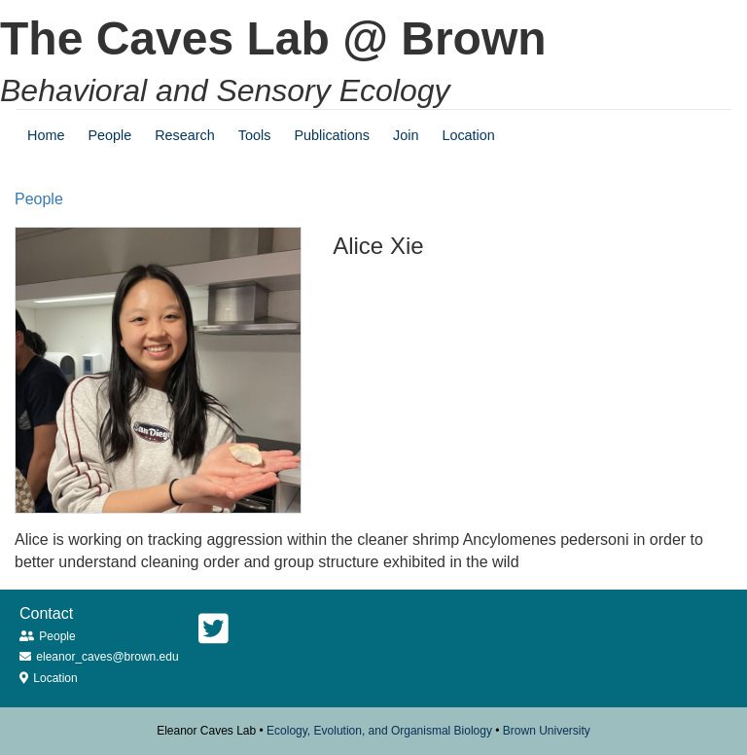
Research (185, 135)
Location (468, 135)
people (39, 199)
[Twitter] (213, 629)
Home (45, 135)
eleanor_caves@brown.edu (107, 657)
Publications (332, 135)
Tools (254, 135)
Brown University (546, 730)
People (109, 135)
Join (405, 135)
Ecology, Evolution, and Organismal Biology (379, 730)
